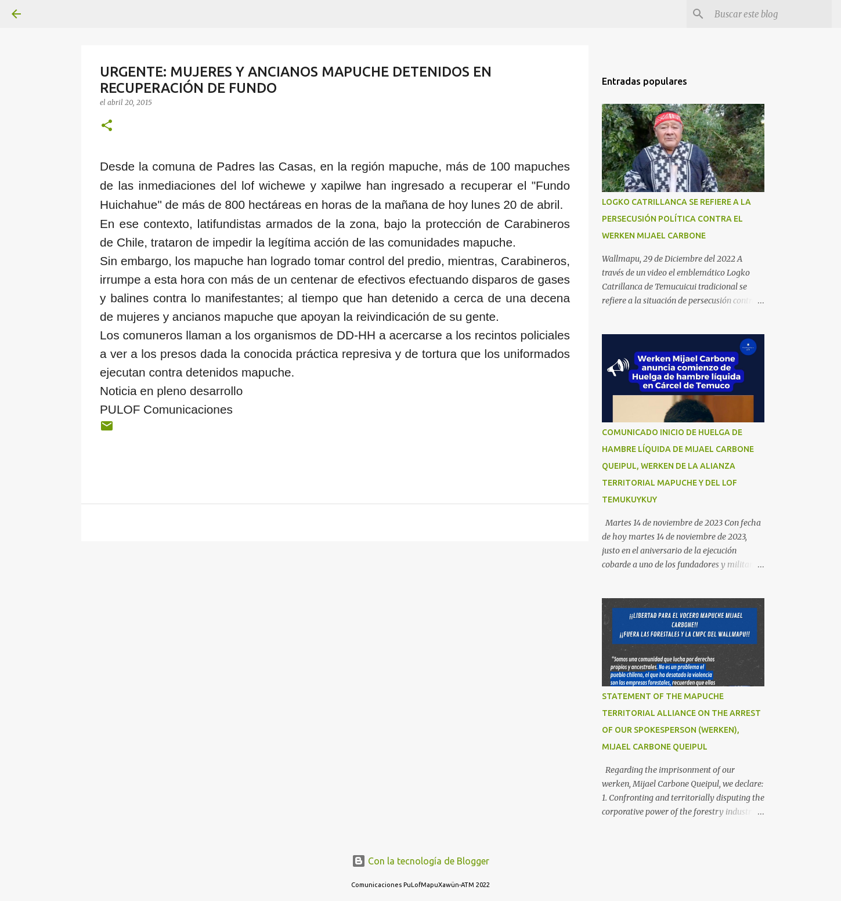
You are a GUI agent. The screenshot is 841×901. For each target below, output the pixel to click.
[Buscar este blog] (771, 14)
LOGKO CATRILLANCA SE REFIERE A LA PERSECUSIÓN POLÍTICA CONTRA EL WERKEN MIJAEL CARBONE (676, 218)
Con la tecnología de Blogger (420, 861)
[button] (107, 126)
